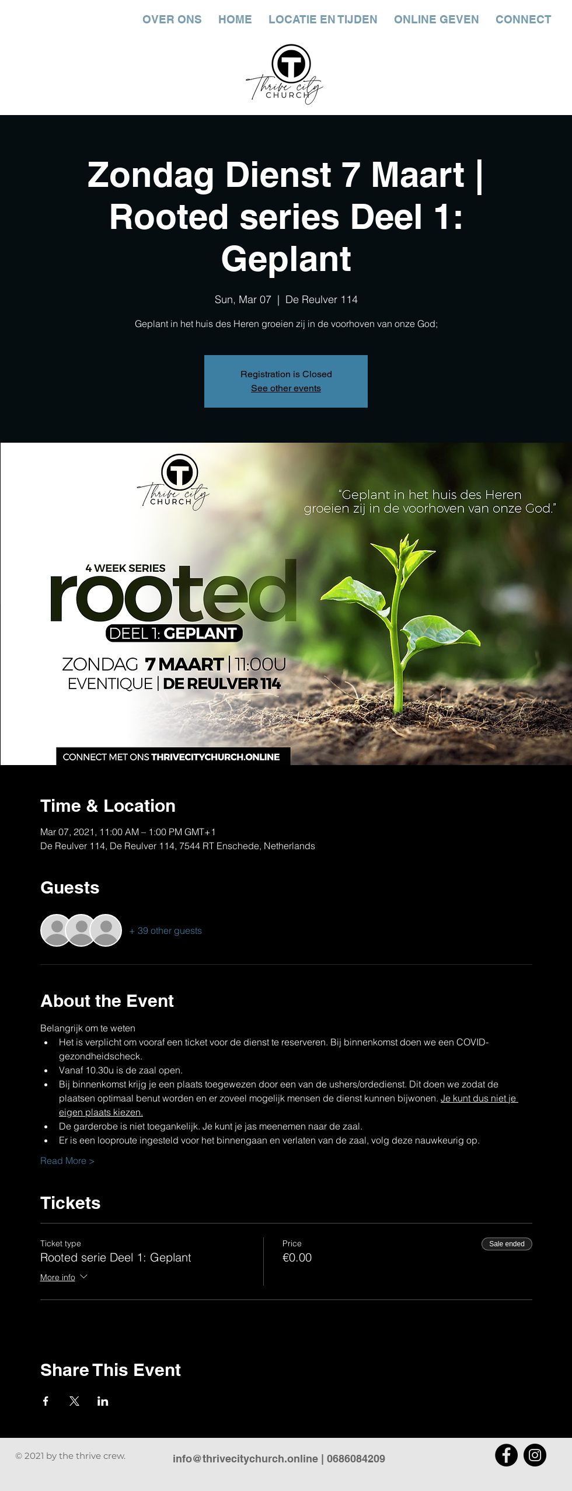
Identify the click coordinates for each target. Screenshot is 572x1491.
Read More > (67, 1160)
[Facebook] (506, 1455)
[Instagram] (535, 1455)
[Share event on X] (74, 1401)
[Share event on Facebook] (45, 1401)
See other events (286, 388)
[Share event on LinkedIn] (103, 1401)
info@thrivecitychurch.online (245, 1458)
